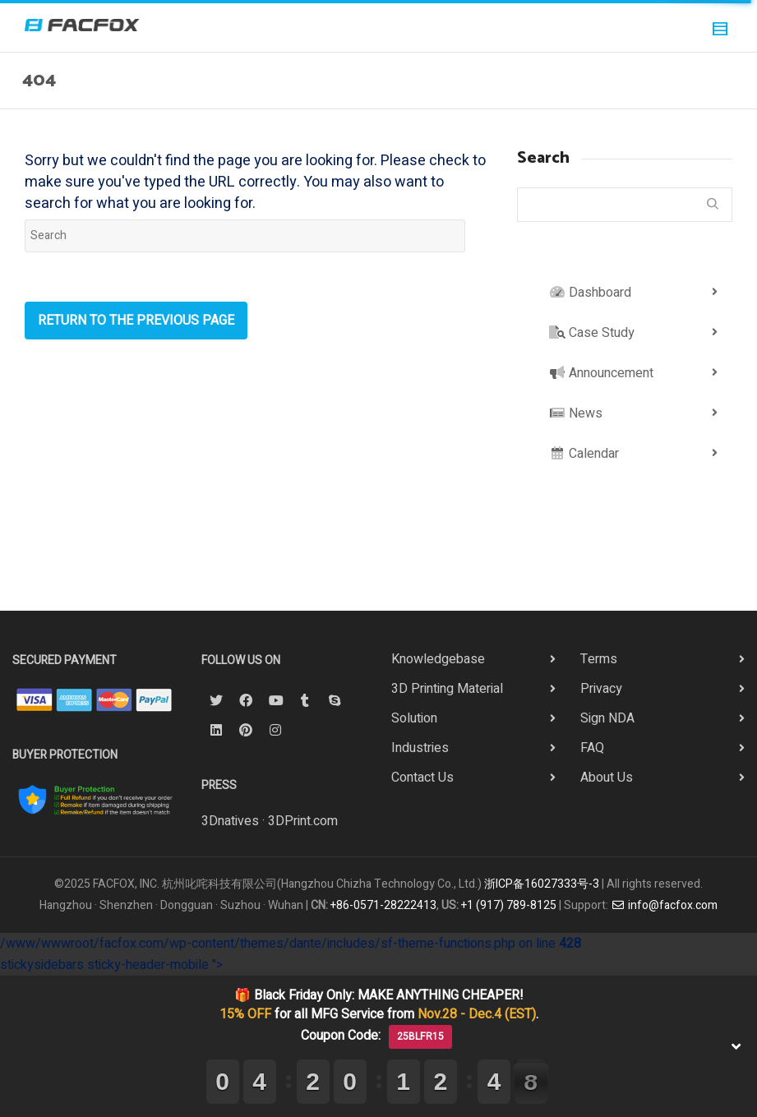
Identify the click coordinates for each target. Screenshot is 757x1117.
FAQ (592, 748)
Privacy (601, 689)
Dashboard (590, 292)
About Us (606, 777)
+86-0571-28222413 (383, 905)
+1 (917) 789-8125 (508, 905)
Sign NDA (607, 718)
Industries (420, 748)
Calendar (584, 454)
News (575, 413)
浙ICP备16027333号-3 (541, 884)
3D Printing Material (447, 689)
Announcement (601, 373)
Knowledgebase (438, 659)
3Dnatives (230, 821)
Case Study (592, 333)
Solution (414, 718)
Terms (598, 659)
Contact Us (422, 777)
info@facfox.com (664, 905)
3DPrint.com (303, 821)
